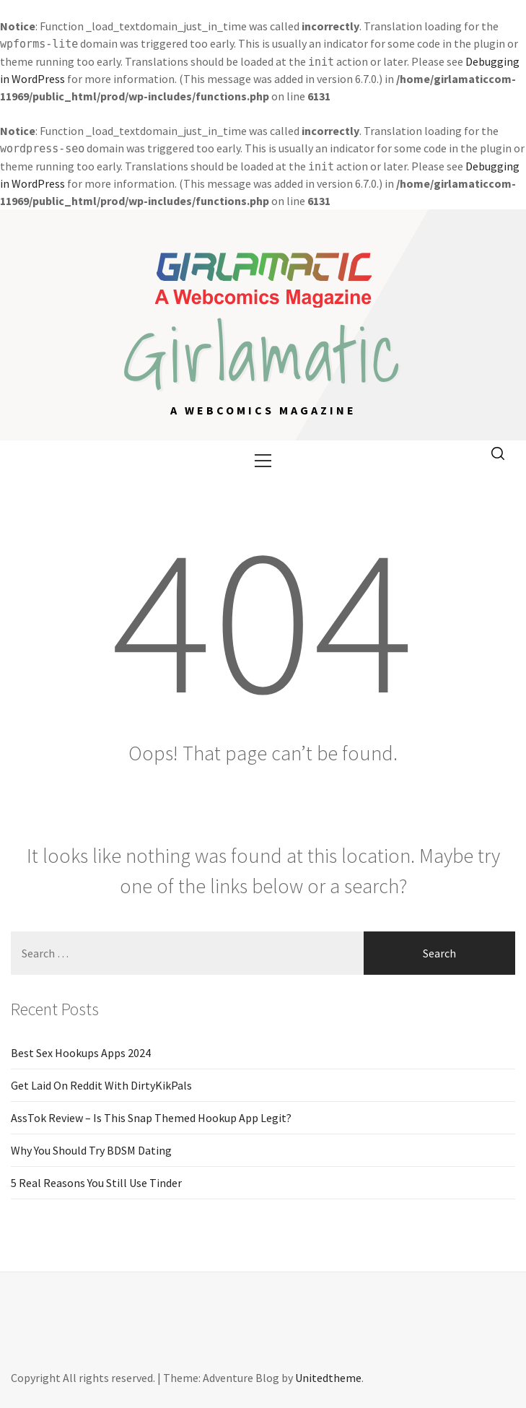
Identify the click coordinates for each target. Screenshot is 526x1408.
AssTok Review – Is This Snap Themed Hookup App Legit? (151, 1118)
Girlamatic (263, 354)
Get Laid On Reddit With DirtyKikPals (101, 1085)
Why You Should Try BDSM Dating (91, 1150)
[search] (498, 454)
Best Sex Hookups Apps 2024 (81, 1053)
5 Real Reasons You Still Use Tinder (96, 1182)
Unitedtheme (328, 1377)
